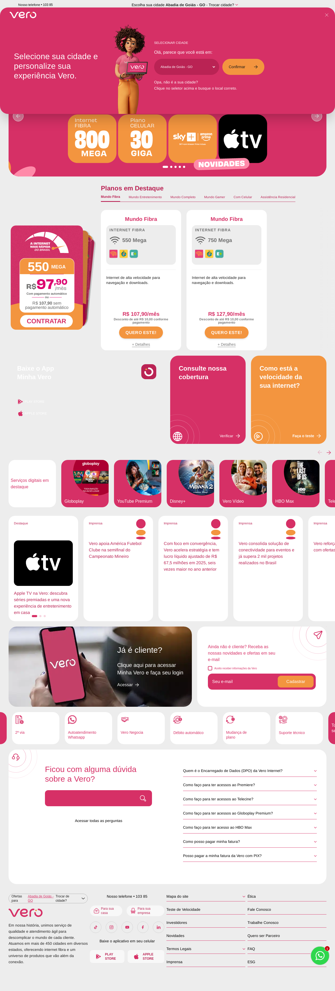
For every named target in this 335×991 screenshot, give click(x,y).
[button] (328, 452)
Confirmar (243, 67)
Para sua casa (103, 911)
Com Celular (243, 197)
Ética (252, 896)
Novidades (175, 936)
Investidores (176, 922)
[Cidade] (187, 67)
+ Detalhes (141, 344)
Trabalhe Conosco (263, 922)
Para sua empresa (140, 911)
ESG (251, 962)
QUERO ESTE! (140, 332)
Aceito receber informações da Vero (235, 668)
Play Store (30, 401)
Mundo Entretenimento (145, 197)
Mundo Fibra (110, 197)
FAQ (251, 949)
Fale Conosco (259, 909)
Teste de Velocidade (183, 909)
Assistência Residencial (278, 197)
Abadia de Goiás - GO (185, 5)
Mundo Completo (183, 197)
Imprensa (174, 962)
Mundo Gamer (214, 197)
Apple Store (32, 413)
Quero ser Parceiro (264, 936)
